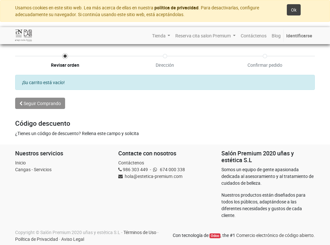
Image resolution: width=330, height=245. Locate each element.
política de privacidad (176, 8)
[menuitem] (161, 36)
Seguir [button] (40, 103)
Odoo (215, 235)
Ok (293, 10)
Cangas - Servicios (33, 169)
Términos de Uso (139, 232)
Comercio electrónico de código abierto (275, 235)
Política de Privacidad (36, 239)
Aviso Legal (72, 239)
